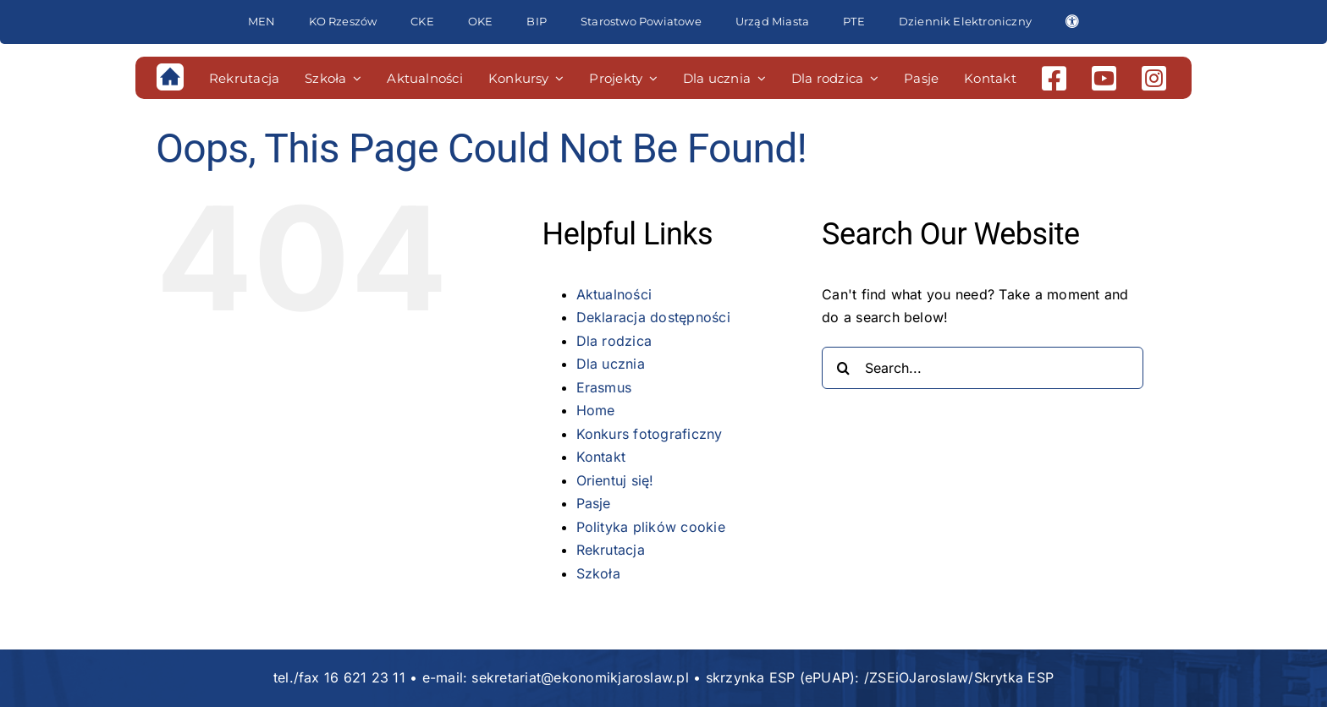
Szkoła (598, 573)
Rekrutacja (610, 549)
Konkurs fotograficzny (649, 433)
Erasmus (604, 387)
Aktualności (614, 294)
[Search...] (982, 368)
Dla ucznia (610, 363)
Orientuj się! (615, 480)
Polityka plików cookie (650, 526)
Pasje (593, 503)
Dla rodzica (614, 340)
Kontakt (601, 456)
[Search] (843, 368)
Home (595, 410)
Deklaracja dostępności (653, 317)
